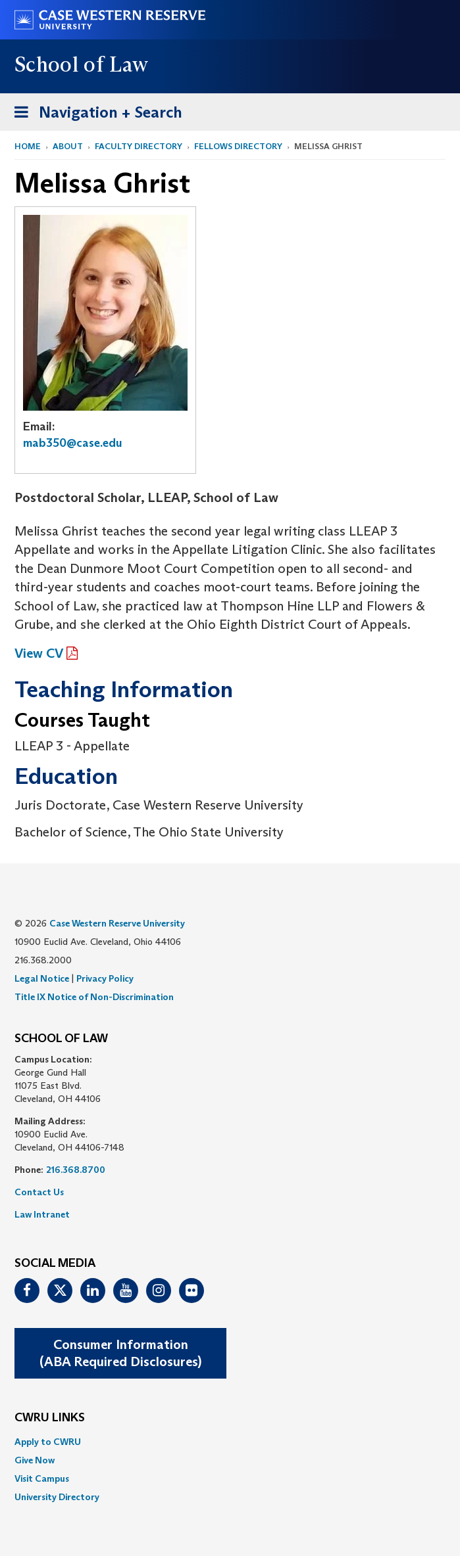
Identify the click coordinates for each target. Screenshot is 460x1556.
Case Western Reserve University (117, 923)
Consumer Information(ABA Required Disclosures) (120, 1353)
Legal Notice (41, 978)
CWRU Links (49, 1418)
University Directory (56, 1497)
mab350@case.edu (72, 443)
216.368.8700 (75, 1170)
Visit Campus (41, 1478)
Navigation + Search (94, 115)
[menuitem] (230, 1441)
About (68, 146)
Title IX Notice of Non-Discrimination (94, 997)
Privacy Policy (105, 978)
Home (27, 146)
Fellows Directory (238, 146)
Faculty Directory (138, 146)
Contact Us (39, 1192)
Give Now (34, 1460)
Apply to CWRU (47, 1442)
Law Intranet (42, 1214)
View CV (38, 653)
